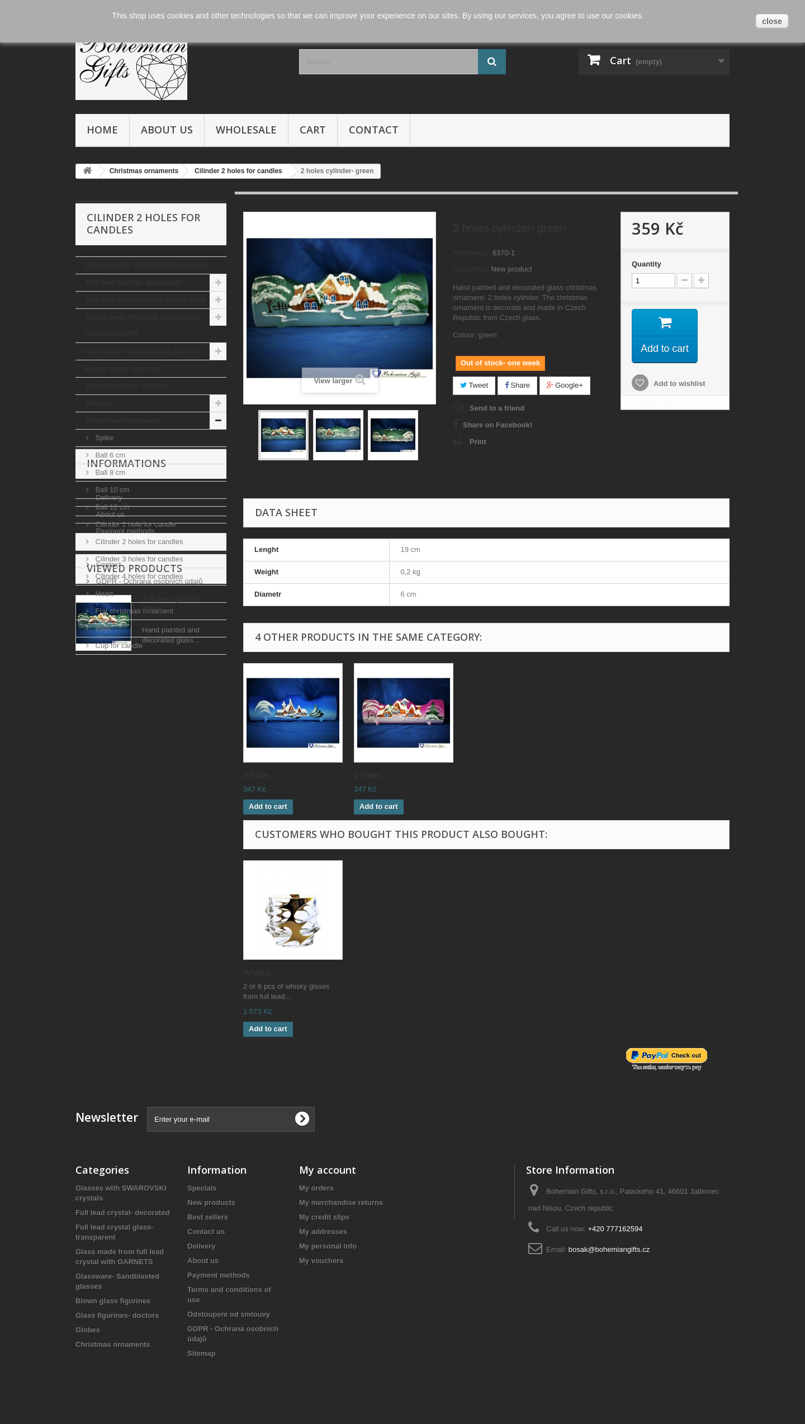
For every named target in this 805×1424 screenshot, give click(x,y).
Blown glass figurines (123, 368)
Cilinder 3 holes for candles (138, 559)
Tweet (474, 385)
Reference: (471, 253)
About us (167, 129)
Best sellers (207, 1217)
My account (327, 1170)
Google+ (565, 385)
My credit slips (324, 1217)
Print (478, 441)
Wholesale (246, 129)
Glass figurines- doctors (128, 386)
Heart (103, 593)
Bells (102, 628)
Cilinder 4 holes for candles (138, 576)
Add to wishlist (678, 384)
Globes (98, 403)
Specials (202, 1188)
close (772, 21)
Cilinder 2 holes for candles (138, 541)
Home (102, 129)
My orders (316, 1188)
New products (211, 1202)
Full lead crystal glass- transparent (146, 300)
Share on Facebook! (497, 425)
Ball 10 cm (111, 489)
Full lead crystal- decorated (133, 282)
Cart (313, 129)
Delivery (108, 718)
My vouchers (321, 1260)
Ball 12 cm (111, 507)
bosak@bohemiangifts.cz (609, 1249)
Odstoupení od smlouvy (228, 1314)
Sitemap (201, 1353)
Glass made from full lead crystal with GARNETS (143, 325)
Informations (126, 688)
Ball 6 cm (109, 455)
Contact (374, 129)
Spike (103, 438)
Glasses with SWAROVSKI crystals (146, 265)
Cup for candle (118, 645)
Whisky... (260, 972)
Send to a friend (497, 408)
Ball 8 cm (109, 472)
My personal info (328, 1246)
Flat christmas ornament (133, 611)
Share (517, 385)
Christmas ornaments (123, 420)
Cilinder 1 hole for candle (134, 524)
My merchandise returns (341, 1202)
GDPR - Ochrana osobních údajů (148, 802)
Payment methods (124, 751)
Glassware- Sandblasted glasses (142, 351)
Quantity (646, 264)
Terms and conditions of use (140, 768)
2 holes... (260, 775)
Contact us (206, 1231)
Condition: (471, 269)
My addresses (323, 1231)
